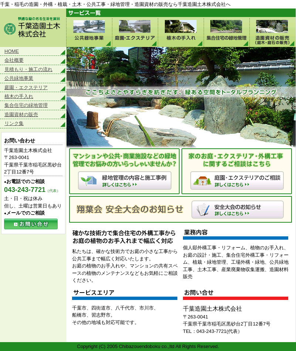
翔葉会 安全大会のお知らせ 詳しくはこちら (180, 209)
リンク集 (14, 123)
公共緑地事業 (89, 32)
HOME (11, 51)
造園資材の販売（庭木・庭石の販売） (272, 32)
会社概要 (14, 60)
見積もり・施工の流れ (28, 69)
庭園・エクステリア (135, 32)
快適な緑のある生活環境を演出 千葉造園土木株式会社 (33, 28)
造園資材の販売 (21, 114)
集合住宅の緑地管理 (226, 32)
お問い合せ (31, 224)
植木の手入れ (181, 32)
